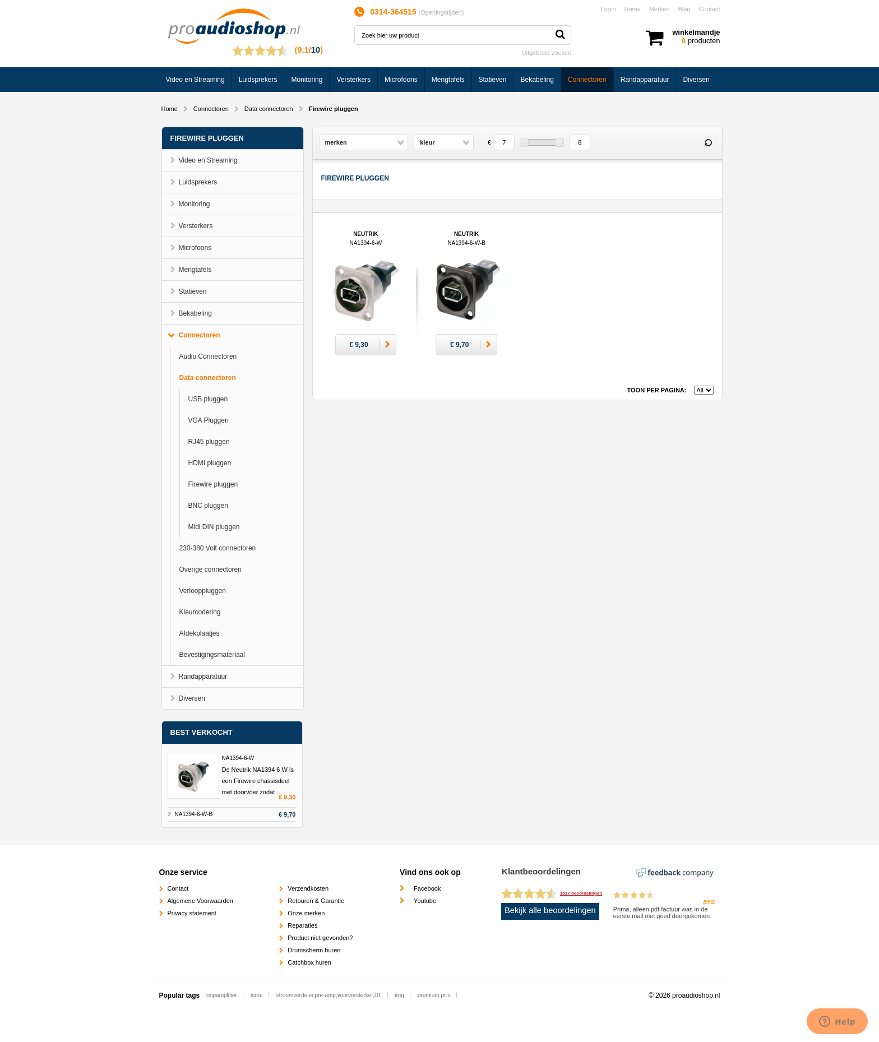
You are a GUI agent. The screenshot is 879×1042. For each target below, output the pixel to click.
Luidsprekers (258, 80)
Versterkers (353, 80)
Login (608, 9)
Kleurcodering (200, 612)
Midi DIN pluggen (214, 527)
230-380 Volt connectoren (217, 548)
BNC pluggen (208, 506)
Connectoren (587, 80)
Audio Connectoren (208, 356)
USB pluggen (208, 399)
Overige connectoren (210, 569)
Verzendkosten (308, 888)
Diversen (696, 80)
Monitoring (306, 80)
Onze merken (306, 913)
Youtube (425, 900)
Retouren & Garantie (316, 900)
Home (632, 9)
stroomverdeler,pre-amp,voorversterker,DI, (329, 995)
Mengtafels (448, 80)
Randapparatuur (645, 80)
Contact (709, 9)
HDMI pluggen (210, 463)
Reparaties (302, 925)
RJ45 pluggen (209, 442)
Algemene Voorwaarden (200, 900)
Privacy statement (192, 913)
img (399, 995)
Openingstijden (440, 12)
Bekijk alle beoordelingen (550, 910)
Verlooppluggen (202, 591)
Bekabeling (537, 80)
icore (257, 995)
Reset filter (708, 143)
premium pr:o (434, 995)
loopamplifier (221, 995)
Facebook (427, 888)
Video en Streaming (195, 80)
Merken (659, 9)
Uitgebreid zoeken (547, 52)
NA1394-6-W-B (194, 814)
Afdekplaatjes (199, 633)
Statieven (493, 80)
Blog (684, 9)
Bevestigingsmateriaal (212, 655)
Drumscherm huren (314, 950)
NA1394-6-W (238, 758)
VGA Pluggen (208, 420)
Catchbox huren (309, 962)
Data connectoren (268, 108)
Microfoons (401, 80)
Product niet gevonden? (320, 937)
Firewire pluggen (213, 484)
